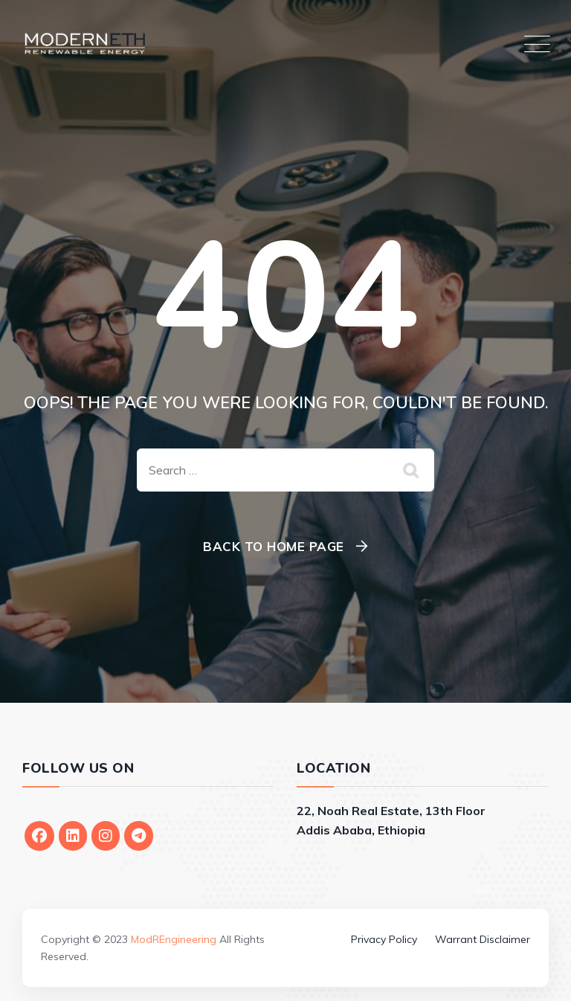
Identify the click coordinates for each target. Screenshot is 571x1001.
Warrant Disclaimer (482, 939)
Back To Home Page (273, 546)
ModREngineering (173, 939)
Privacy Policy (384, 939)
